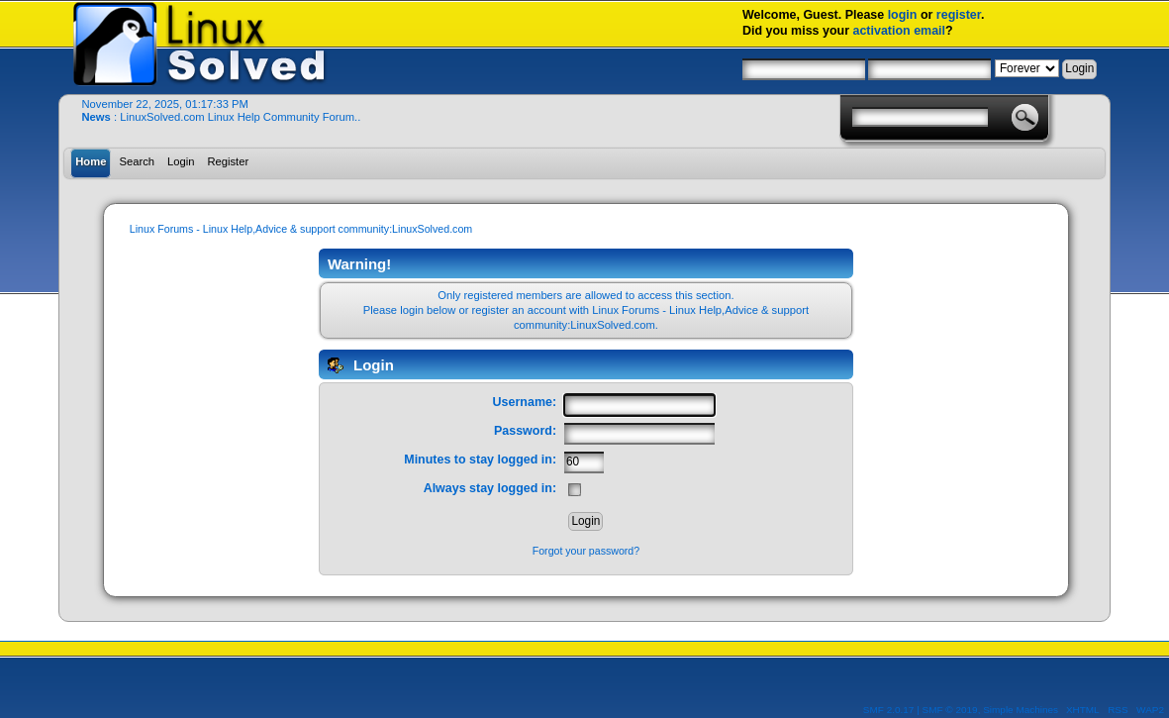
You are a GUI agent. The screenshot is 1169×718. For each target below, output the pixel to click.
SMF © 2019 (950, 709)
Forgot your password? (586, 551)
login (903, 15)
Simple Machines (1020, 709)
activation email (899, 31)
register (958, 15)
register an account (519, 310)
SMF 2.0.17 (889, 709)
